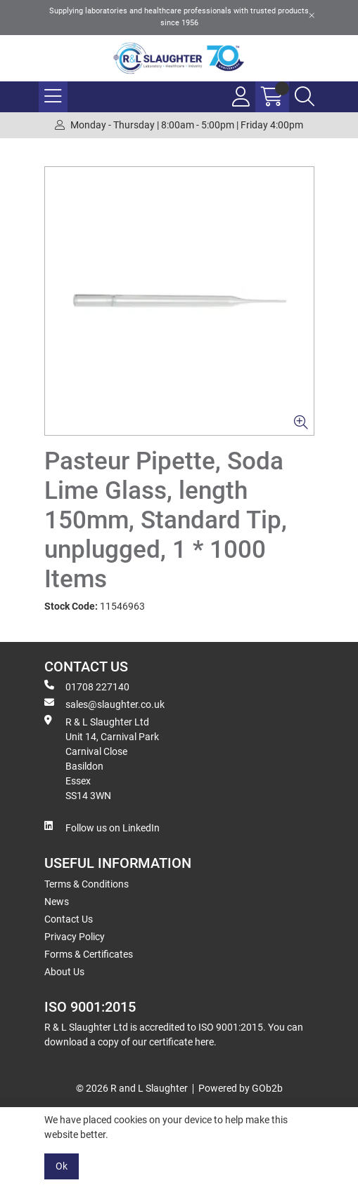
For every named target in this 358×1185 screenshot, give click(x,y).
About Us (64, 971)
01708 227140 (86, 686)
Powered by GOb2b (240, 1088)
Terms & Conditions (86, 884)
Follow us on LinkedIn (102, 827)
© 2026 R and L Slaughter (132, 1088)
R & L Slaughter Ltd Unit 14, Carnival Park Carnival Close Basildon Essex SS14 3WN (101, 758)
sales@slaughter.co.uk (104, 703)
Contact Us (68, 919)
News (56, 901)
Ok (62, 1166)
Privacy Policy (74, 936)
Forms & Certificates (88, 954)
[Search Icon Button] (304, 96)
